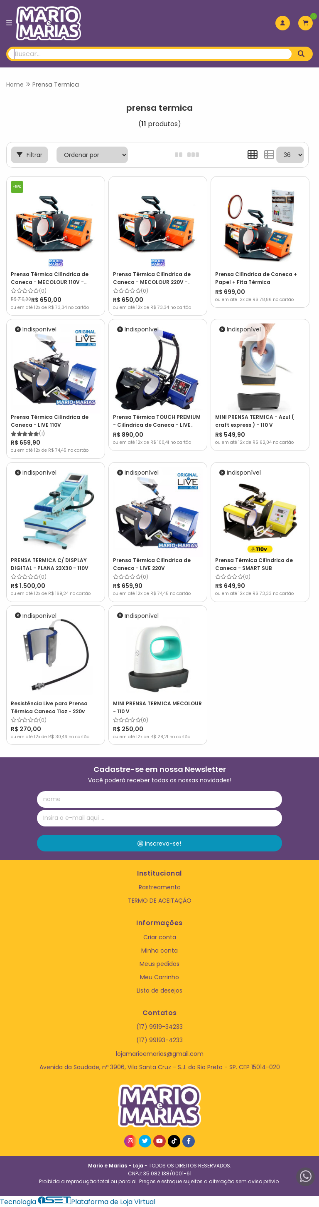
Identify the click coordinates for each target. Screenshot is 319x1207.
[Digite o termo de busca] (150, 54)
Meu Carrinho (159, 977)
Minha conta (159, 950)
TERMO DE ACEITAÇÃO (159, 900)
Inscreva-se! (159, 843)
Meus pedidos (159, 964)
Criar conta (159, 937)
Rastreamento (160, 887)
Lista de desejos (159, 990)
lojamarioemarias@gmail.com (160, 1054)
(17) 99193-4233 (159, 1040)
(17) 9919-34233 (159, 1027)
